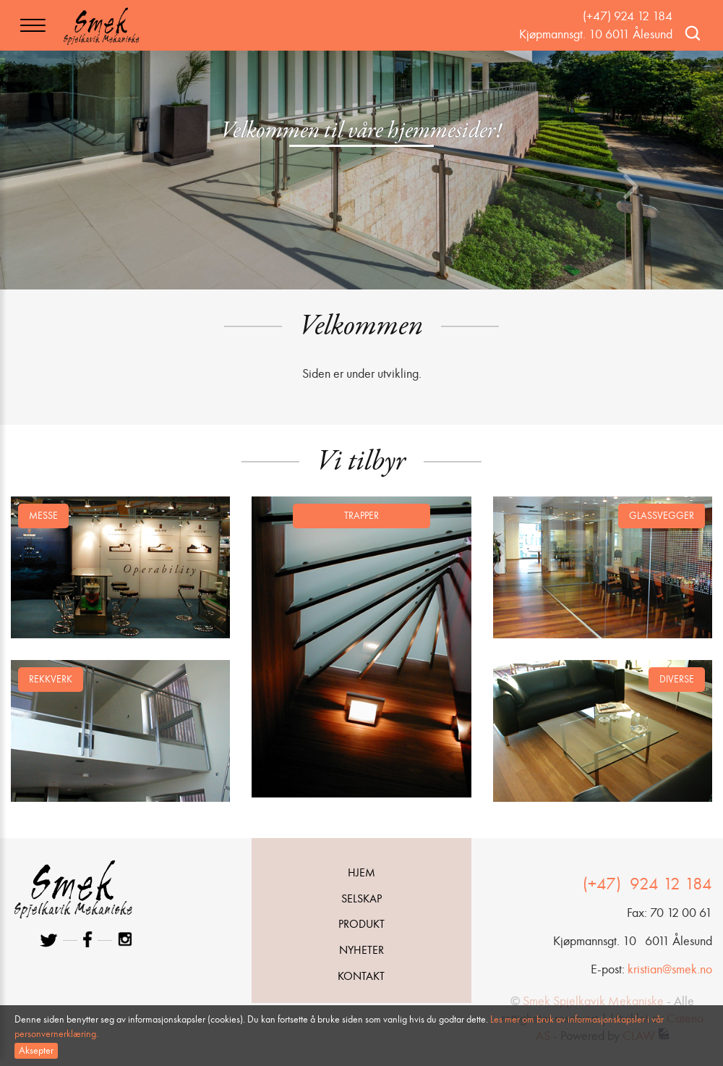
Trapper (361, 515)
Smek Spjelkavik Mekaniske (593, 1001)
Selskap (361, 898)
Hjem (361, 872)
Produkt (361, 924)
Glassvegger (661, 515)
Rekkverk (50, 679)
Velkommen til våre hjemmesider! (361, 131)
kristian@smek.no (670, 969)
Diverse (676, 679)
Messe (43, 515)
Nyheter (361, 950)
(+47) (604, 883)
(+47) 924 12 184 (627, 16)
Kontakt (361, 976)
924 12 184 (668, 883)
